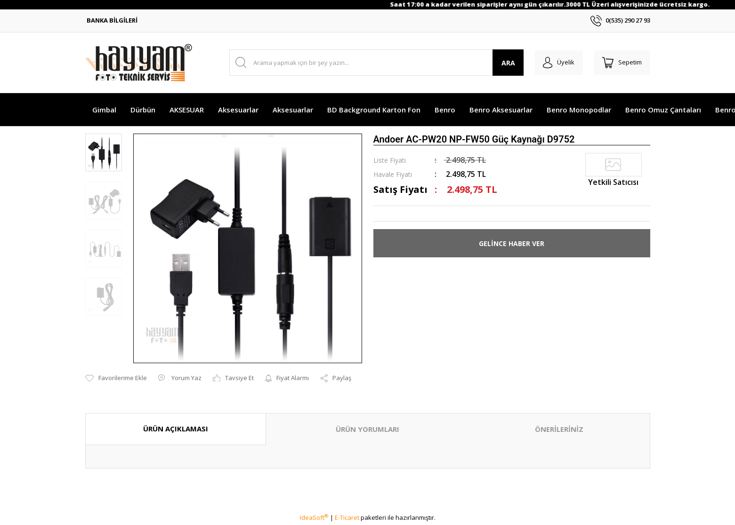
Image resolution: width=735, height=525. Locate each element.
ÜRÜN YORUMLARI (367, 429)
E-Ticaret (347, 517)
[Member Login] (555, 62)
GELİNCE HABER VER (511, 243)
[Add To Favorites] (116, 378)
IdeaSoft (314, 517)
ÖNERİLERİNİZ (559, 429)
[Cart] (621, 62)
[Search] (374, 62)
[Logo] (138, 62)
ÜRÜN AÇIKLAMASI (175, 428)
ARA (503, 62)
